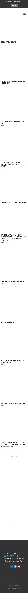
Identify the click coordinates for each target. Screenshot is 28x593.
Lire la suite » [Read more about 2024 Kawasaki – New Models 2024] (3, 125)
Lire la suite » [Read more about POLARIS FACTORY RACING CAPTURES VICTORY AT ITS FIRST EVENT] (3, 167)
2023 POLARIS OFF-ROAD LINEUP (13, 404)
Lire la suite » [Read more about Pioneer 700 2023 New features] (3, 204)
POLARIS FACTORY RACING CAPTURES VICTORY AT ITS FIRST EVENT (13, 164)
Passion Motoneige (10, 556)
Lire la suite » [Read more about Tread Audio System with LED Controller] (3, 364)
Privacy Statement (14, 589)
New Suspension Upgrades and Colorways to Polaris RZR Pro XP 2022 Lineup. (13, 444)
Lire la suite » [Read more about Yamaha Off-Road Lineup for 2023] (3, 285)
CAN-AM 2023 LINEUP (9, 322)
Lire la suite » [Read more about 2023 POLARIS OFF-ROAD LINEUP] (3, 405)
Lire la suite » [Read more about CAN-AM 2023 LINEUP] (3, 323)
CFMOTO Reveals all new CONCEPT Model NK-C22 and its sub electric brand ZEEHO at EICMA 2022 (13, 237)
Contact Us (8, 1)
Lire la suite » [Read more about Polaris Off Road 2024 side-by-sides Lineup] (3, 84)
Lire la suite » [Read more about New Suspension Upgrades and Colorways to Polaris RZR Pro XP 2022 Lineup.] (3, 448)
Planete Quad (10, 555)
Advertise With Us (18, 1)
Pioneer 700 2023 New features (13, 202)
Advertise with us (14, 585)
